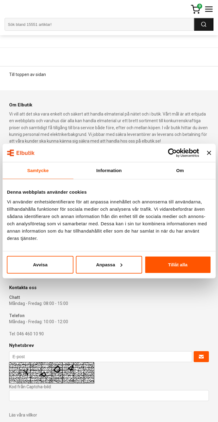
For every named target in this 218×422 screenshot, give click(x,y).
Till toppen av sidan (27, 74)
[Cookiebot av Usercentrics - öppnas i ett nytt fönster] (172, 152)
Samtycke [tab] (38, 170)
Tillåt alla (178, 264)
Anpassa (109, 264)
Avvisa (40, 264)
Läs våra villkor (23, 415)
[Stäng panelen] (209, 153)
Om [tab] (180, 170)
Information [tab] (109, 170)
